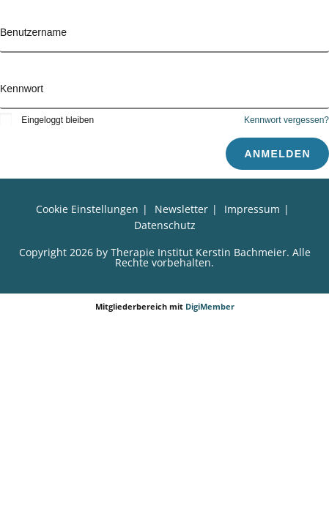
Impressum (252, 209)
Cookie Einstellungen (87, 209)
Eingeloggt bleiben (47, 120)
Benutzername (33, 32)
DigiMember (209, 306)
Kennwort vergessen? (286, 120)
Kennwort (21, 88)
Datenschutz (165, 225)
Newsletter (181, 209)
